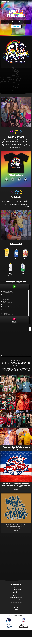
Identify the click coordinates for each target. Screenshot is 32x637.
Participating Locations (16, 589)
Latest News (16, 592)
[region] (16, 341)
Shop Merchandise (16, 587)
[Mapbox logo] (2, 355)
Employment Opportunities (16, 602)
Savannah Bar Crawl (5, 1)
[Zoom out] (30, 329)
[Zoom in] (30, 327)
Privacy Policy (16, 604)
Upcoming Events (16, 591)
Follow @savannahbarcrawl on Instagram (8, 383)
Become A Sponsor (16, 600)
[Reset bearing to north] (30, 330)
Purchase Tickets (16, 586)
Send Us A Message (16, 599)
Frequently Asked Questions (16, 597)
